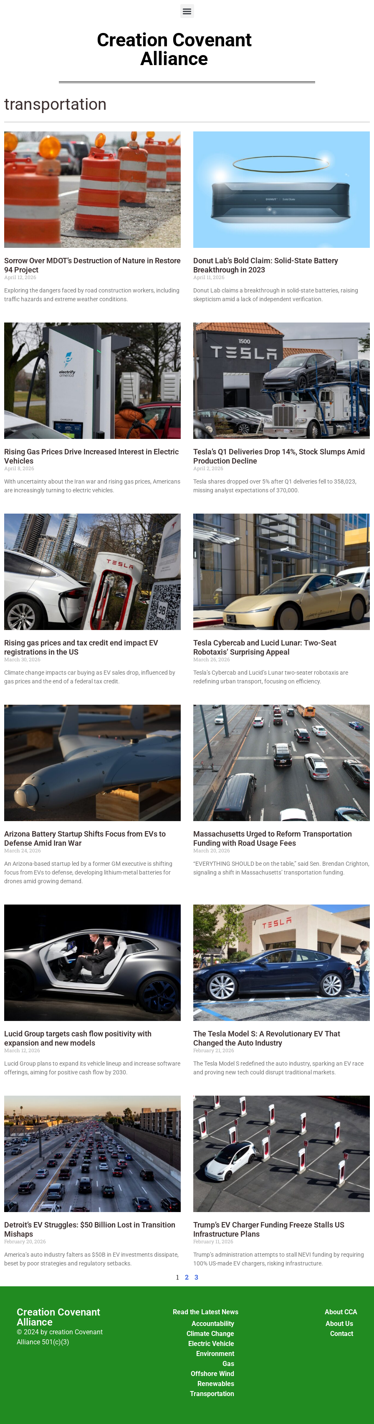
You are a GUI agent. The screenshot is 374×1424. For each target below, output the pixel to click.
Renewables (215, 1384)
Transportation (212, 1394)
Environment (215, 1354)
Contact (341, 1334)
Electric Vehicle (211, 1344)
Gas (228, 1364)
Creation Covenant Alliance (174, 49)
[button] (187, 11)
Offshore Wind (212, 1374)
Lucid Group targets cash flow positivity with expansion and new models (78, 1038)
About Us (339, 1324)
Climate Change (210, 1334)
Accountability (213, 1324)
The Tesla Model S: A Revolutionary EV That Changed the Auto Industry (266, 1038)
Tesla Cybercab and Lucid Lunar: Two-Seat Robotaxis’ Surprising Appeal (264, 647)
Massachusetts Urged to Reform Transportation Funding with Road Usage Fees (272, 838)
